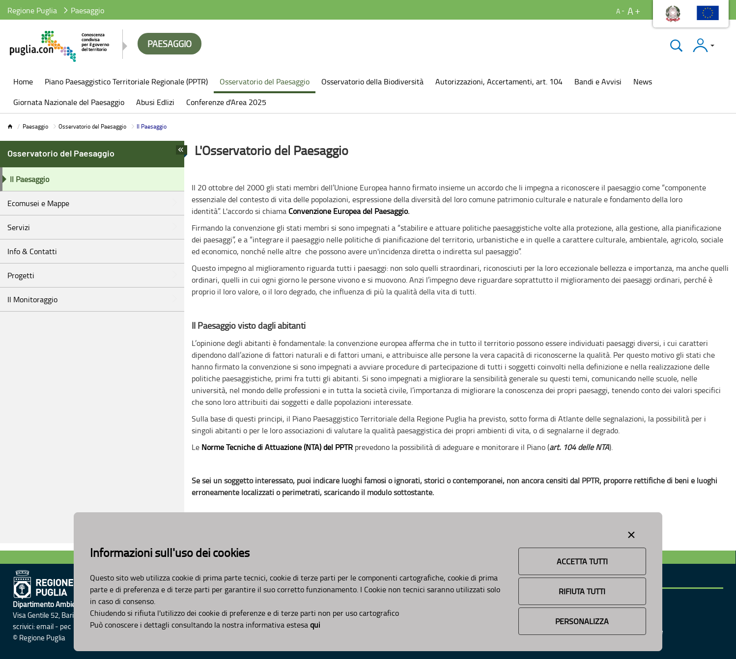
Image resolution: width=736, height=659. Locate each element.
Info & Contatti (32, 251)
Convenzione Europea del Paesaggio (348, 211)
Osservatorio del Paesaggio (92, 126)
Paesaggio (35, 126)
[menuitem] (23, 82)
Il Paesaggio (29, 179)
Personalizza (582, 621)
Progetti (20, 275)
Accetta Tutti (582, 561)
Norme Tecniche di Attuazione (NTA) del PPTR (277, 447)
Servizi (18, 227)
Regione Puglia (32, 10)
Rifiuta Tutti (582, 591)
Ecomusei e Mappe (38, 203)
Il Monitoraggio (32, 299)
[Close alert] (631, 533)
